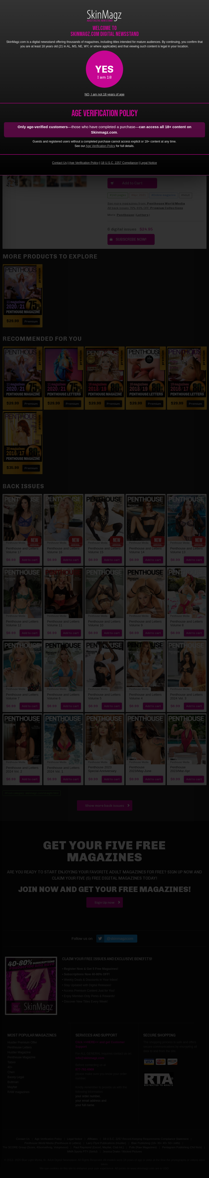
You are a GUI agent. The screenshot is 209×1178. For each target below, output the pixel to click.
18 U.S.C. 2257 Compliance (119, 163)
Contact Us (59, 163)
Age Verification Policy (100, 146)
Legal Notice (148, 163)
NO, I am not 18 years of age (105, 94)
